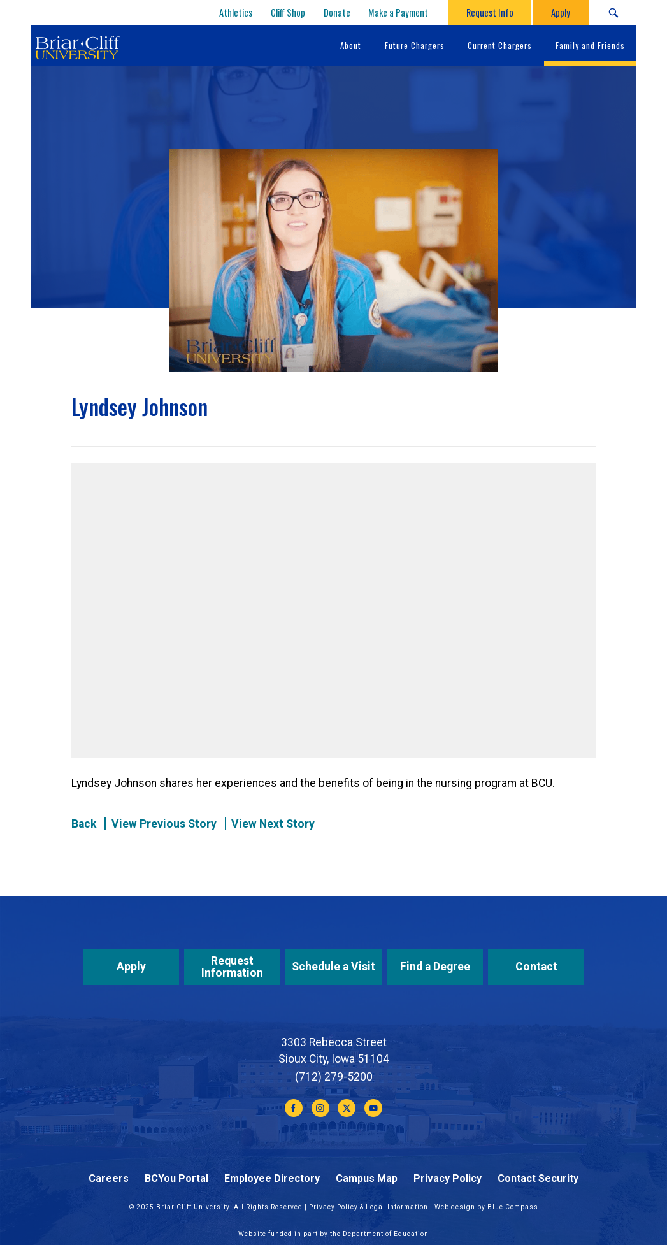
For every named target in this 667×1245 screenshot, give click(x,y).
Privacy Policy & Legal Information (368, 1207)
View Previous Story (164, 823)
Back (83, 823)
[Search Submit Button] (613, 12)
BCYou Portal (176, 1178)
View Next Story (273, 823)
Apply (131, 966)
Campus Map (367, 1178)
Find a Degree (435, 966)
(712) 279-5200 (334, 1076)
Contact (536, 966)
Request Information (232, 966)
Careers (109, 1178)
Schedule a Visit (333, 966)
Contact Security (538, 1178)
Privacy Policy (447, 1178)
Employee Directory (272, 1178)
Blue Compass (512, 1207)
